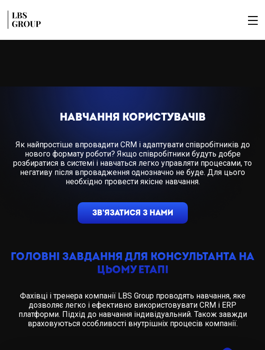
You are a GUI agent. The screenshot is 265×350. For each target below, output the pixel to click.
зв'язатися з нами (132, 213)
